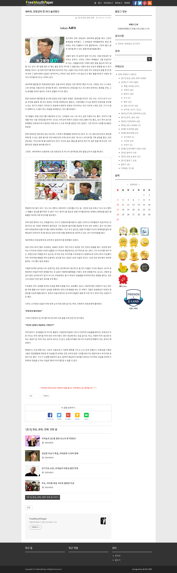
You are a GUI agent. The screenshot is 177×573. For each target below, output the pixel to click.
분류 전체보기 (127, 74)
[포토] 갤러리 (128, 153)
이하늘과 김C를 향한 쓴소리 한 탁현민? (59, 438)
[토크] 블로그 (128, 161)
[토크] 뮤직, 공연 (129, 117)
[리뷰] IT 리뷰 (129, 82)
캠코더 (128, 94)
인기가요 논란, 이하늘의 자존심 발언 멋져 (60, 468)
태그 (100, 3)
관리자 (117, 556)
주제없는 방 (127, 168)
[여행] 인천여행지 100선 (133, 149)
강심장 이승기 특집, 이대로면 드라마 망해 (60, 453)
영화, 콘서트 (130, 106)
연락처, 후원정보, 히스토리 (129, 44)
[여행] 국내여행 (129, 129)
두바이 (127, 145)
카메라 (128, 90)
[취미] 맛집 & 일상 (130, 157)
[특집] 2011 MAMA (130, 125)
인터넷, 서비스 (132, 110)
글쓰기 (117, 560)
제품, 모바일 (131, 86)
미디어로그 (108, 3)
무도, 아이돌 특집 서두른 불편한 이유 (58, 483)
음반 (127, 102)
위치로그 (118, 3)
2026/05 (133, 185)
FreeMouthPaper (38, 519)
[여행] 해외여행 (129, 133)
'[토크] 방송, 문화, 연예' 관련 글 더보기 (42, 497)
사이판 (128, 141)
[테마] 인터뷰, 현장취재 (133, 114)
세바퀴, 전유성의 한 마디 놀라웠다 (42, 11)
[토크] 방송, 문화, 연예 (86, 18)
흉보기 (125, 164)
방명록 (127, 3)
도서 (127, 98)
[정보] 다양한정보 (130, 121)
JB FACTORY (147, 569)
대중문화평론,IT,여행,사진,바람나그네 (43, 522)
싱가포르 (128, 137)
